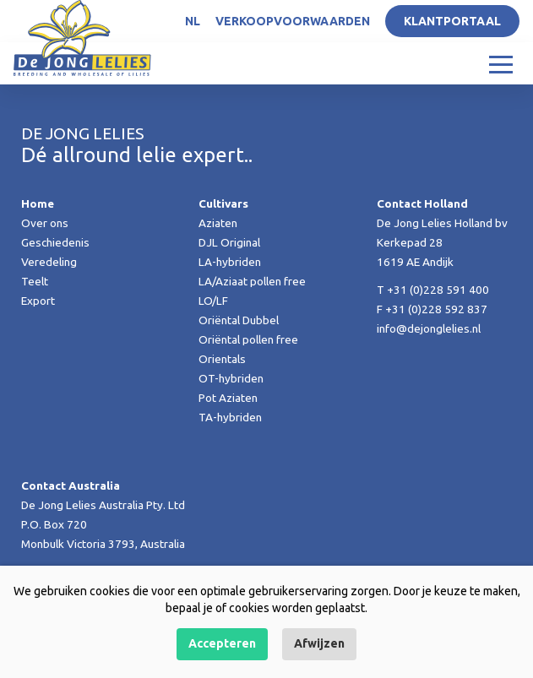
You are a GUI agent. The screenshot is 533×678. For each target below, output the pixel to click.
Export (38, 300)
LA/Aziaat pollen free (252, 281)
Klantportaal (452, 21)
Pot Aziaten (228, 397)
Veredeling (49, 261)
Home (37, 203)
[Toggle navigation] (500, 63)
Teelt (34, 281)
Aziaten (218, 223)
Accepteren (222, 643)
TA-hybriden (230, 417)
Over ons (44, 223)
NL (192, 21)
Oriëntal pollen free (248, 339)
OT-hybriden (231, 378)
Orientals (222, 359)
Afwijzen (319, 643)
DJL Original (229, 242)
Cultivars (223, 203)
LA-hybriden (230, 261)
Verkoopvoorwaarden (292, 21)
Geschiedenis (55, 242)
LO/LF (213, 300)
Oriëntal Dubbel (239, 320)
